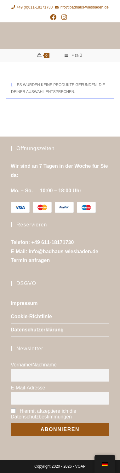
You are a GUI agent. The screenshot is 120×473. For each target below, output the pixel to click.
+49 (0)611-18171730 (32, 7)
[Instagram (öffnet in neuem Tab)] (64, 17)
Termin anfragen (30, 260)
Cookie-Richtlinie (31, 316)
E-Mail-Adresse (28, 387)
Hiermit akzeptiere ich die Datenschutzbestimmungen (43, 413)
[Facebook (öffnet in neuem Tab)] (54, 17)
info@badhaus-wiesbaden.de (82, 7)
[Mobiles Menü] (73, 55)
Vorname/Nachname (34, 364)
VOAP (80, 466)
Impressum (24, 303)
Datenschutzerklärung (37, 329)
